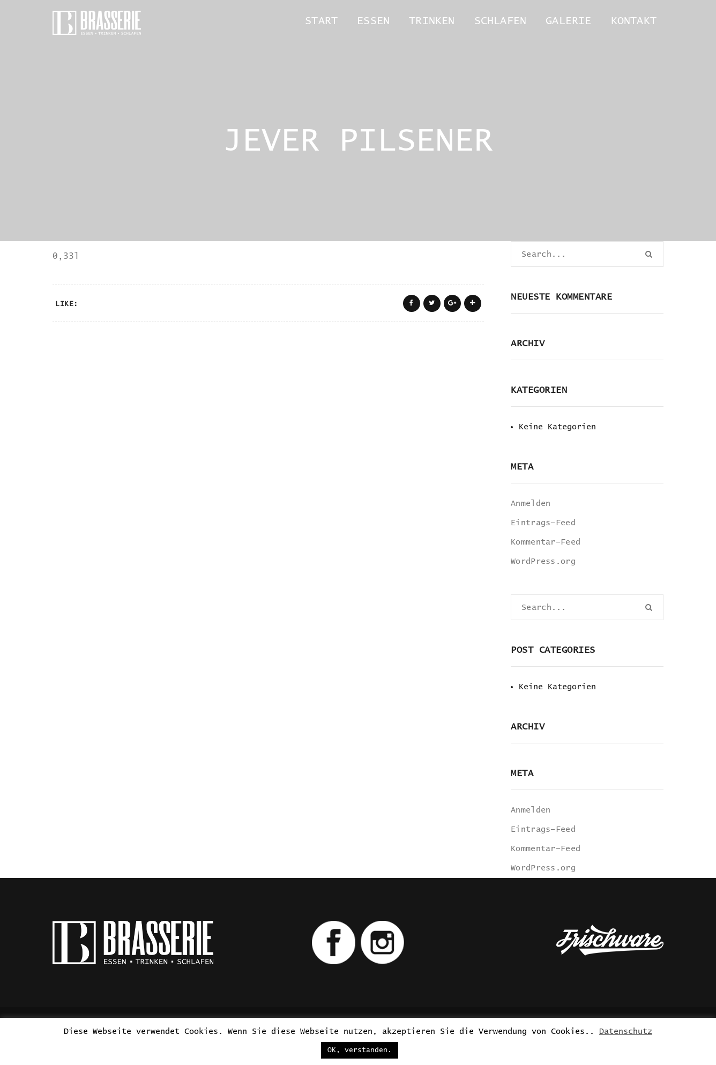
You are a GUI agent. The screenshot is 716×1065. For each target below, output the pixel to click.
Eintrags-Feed (543, 523)
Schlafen (500, 21)
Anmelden (530, 504)
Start (321, 21)
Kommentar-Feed (545, 542)
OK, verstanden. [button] (359, 1050)
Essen (373, 21)
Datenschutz (625, 1031)
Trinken (431, 21)
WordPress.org (543, 561)
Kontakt (634, 21)
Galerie (568, 21)
